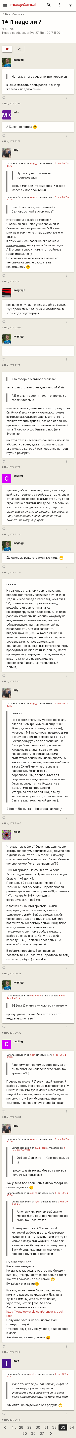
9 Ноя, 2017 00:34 (11, 1117)
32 (54, 1427)
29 (29, 1427)
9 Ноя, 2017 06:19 (11, 1420)
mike (16, 112)
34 (71, 1427)
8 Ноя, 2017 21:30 (11, 103)
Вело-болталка (13, 14)
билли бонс (36, 995)
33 (63, 1427)
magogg (18, 59)
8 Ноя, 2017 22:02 (11, 327)
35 (24, 1433)
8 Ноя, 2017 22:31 (11, 534)
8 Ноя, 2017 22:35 (11, 572)
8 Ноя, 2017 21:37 (11, 141)
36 (33, 1433)
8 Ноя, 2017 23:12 (11, 681)
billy (15, 149)
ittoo (16, 1360)
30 (38, 1427)
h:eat (16, 831)
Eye (32, 32)
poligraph (19, 290)
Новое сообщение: (15, 32)
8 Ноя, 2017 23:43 (11, 823)
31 (46, 1427)
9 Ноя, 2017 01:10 (11, 1352)
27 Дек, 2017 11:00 (49, 32)
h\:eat (32, 1055)
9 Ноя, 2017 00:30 (11, 1033)
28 (21, 1427)
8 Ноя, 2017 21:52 (11, 281)
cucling (18, 475)
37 (42, 1433)
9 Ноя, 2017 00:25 (11, 973)
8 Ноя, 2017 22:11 (11, 365)
